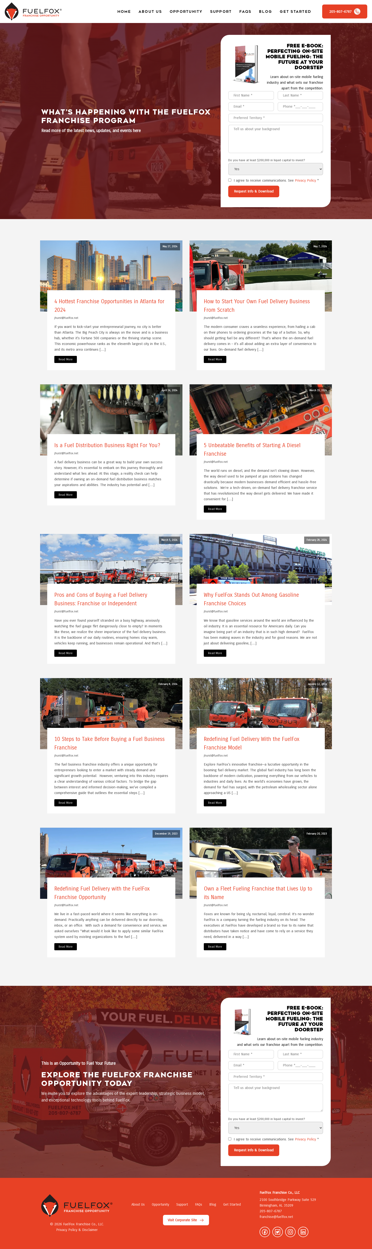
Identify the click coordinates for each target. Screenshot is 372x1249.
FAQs (245, 11)
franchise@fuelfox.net (276, 1217)
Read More (66, 359)
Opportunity (186, 11)
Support (221, 11)
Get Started (295, 11)
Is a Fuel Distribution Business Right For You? (107, 445)
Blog (265, 11)
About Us (150, 11)
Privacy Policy (305, 180)
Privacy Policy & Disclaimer (77, 1230)
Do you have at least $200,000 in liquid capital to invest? (266, 160)
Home (124, 11)
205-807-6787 (271, 1211)
